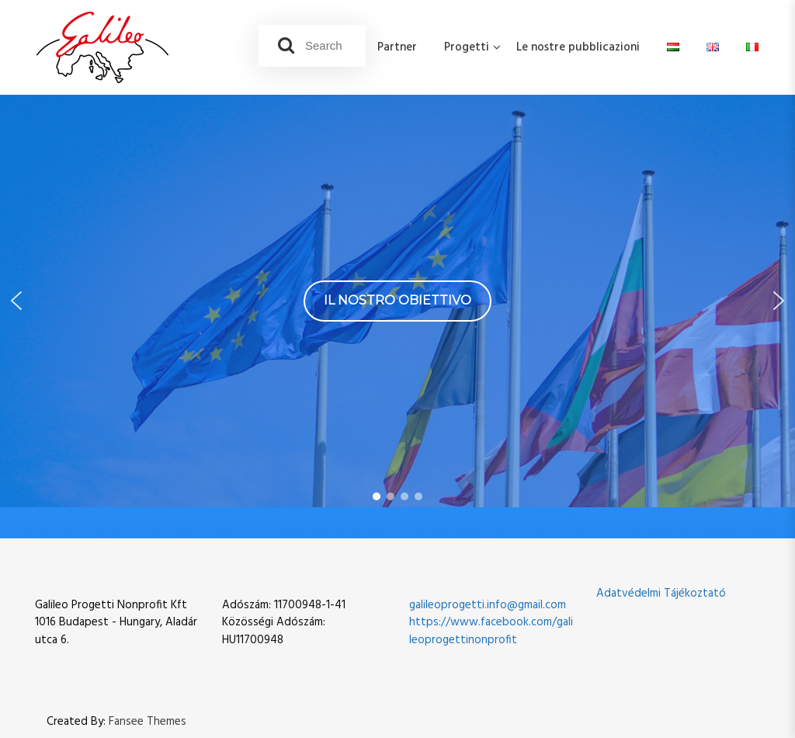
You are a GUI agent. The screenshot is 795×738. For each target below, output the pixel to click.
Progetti (466, 47)
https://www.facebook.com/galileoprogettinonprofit (491, 631)
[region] (397, 301)
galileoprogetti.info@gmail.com (487, 605)
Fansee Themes (147, 722)
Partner (397, 47)
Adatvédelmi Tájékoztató (661, 593)
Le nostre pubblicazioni (578, 47)
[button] (16, 300)
